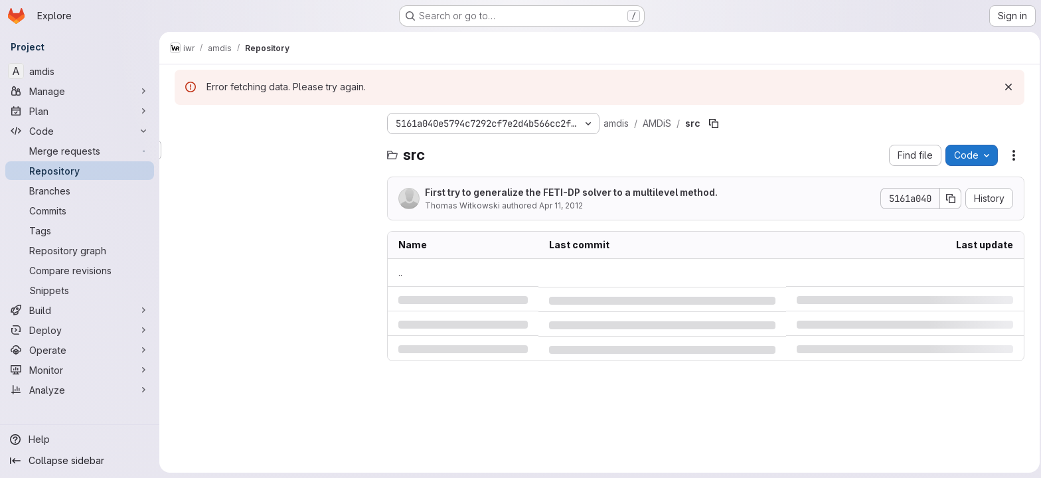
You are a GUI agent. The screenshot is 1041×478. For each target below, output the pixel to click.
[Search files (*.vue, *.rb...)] (272, 150)
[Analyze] (79, 389)
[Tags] (79, 230)
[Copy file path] (711, 123)
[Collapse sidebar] (79, 460)
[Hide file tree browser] (183, 123)
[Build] (79, 310)
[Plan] (79, 111)
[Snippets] (79, 290)
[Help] (79, 439)
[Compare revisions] (79, 270)
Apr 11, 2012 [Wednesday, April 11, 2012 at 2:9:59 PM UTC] (559, 205)
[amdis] (79, 71)
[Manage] (79, 91)
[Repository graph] (79, 250)
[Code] (79, 130)
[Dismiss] (1006, 87)
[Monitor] (79, 369)
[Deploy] (79, 330)
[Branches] (79, 190)
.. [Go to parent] (398, 272)
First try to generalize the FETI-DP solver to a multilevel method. (569, 192)
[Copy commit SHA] (948, 198)
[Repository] (79, 170)
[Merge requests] (79, 150)
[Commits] (79, 210)
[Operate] (79, 350)
